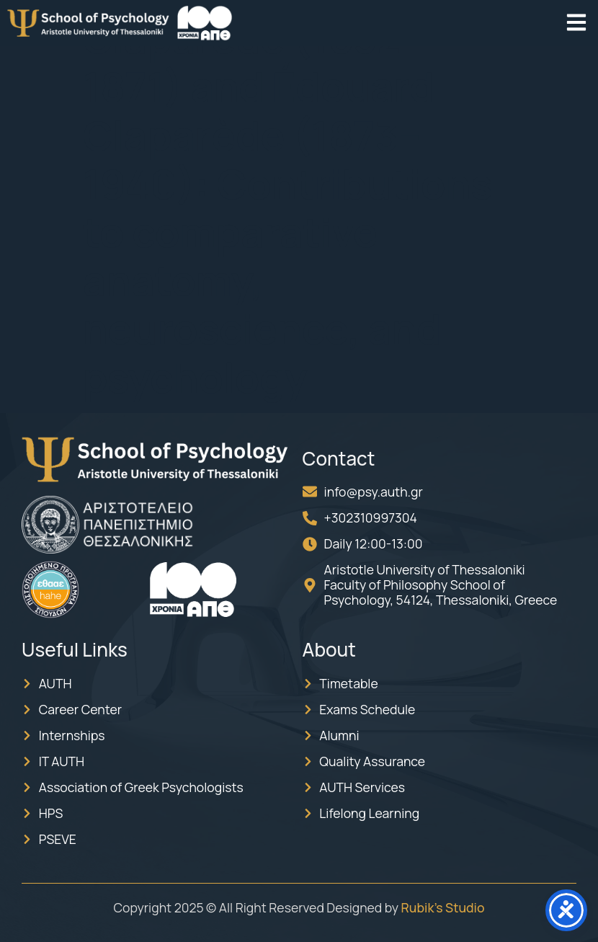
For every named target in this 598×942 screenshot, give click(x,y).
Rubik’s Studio (443, 907)
